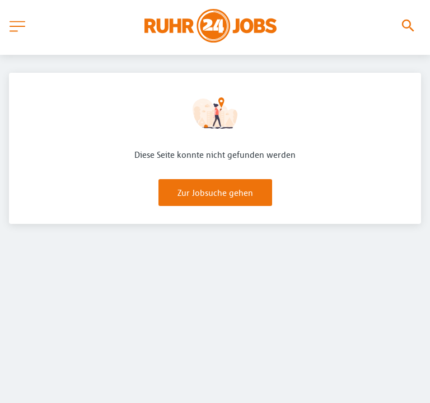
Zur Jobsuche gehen (215, 192)
